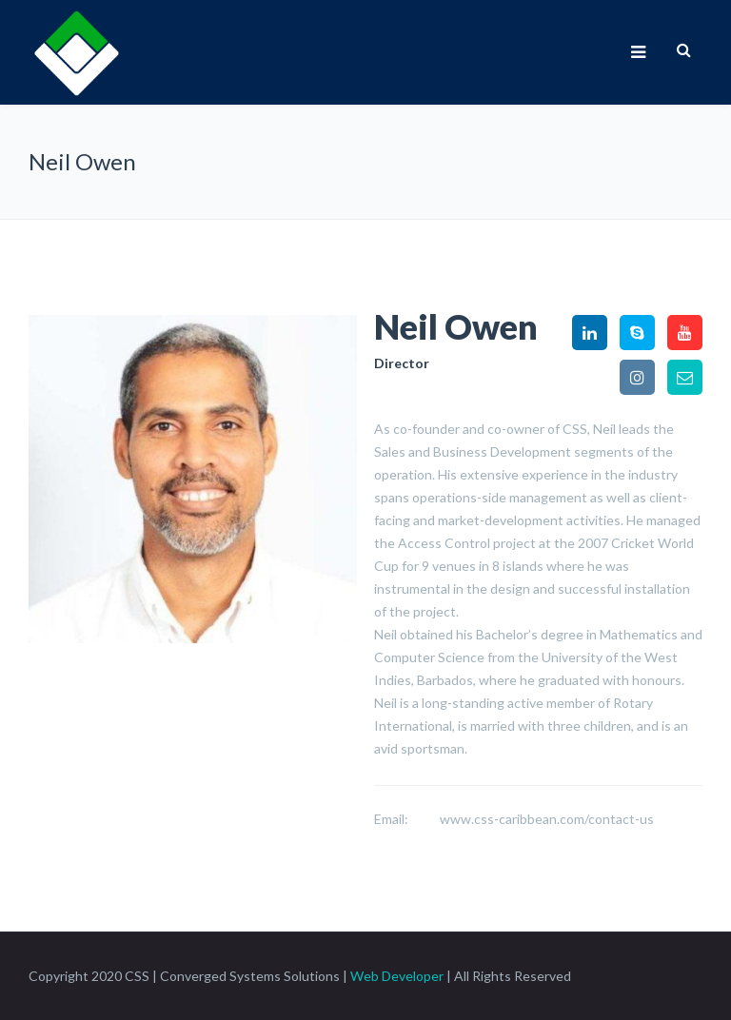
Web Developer (397, 976)
